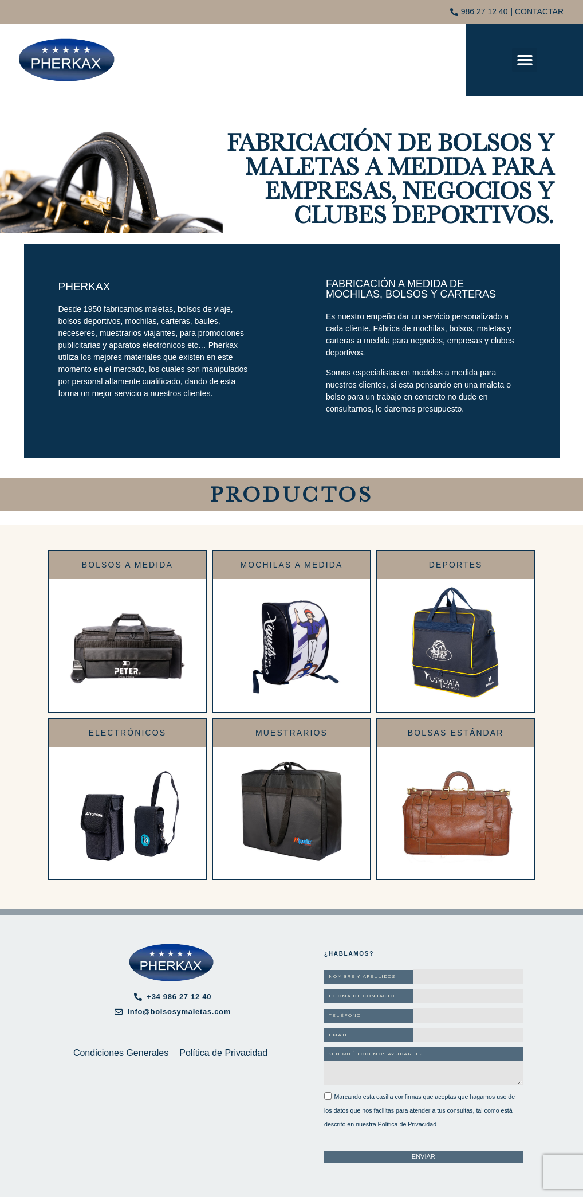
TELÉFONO (345, 1016)
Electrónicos (127, 732)
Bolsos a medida (127, 564)
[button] (524, 60)
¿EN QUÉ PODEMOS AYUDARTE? (376, 1054)
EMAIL (338, 1035)
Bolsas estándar (456, 732)
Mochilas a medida (292, 564)
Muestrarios (291, 732)
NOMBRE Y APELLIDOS (362, 977)
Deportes (456, 564)
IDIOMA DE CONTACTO (362, 996)
